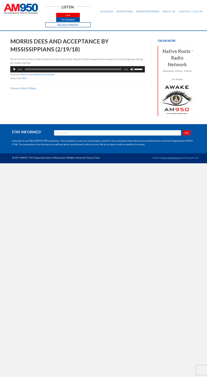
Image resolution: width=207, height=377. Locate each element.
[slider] (73, 69)
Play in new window (30, 74)
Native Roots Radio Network (177, 81)
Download (48, 74)
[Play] (14, 69)
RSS (24, 78)
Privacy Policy (93, 157)
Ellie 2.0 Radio (28, 88)
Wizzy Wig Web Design (172, 158)
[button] (68, 15)
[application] (77, 69)
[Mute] (131, 69)
